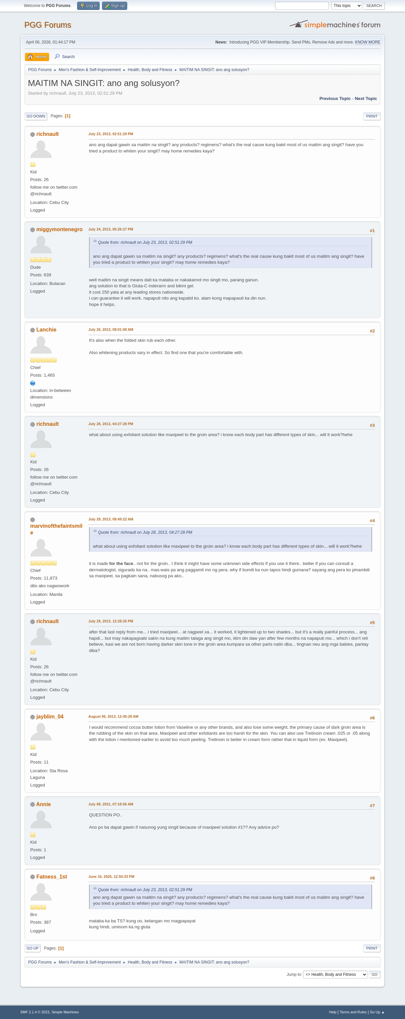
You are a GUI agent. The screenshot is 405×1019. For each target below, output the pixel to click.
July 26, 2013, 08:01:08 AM (110, 329)
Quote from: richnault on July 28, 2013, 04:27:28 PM (145, 532)
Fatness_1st (51, 877)
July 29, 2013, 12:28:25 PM (110, 621)
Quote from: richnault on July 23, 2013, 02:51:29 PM (145, 242)
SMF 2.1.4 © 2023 (35, 1012)
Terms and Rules (353, 1012)
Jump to (294, 974)
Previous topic (335, 98)
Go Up (33, 948)
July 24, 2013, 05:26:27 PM (110, 229)
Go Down (36, 116)
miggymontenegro (59, 229)
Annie (43, 804)
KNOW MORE (367, 42)
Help (333, 1012)
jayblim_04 (49, 716)
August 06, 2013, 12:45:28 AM (113, 716)
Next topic (366, 98)
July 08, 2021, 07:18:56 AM (110, 804)
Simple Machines (65, 1012)
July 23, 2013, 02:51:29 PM (110, 134)
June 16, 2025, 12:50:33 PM (111, 877)
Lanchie (46, 329)
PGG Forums (47, 24)
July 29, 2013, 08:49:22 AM (110, 519)
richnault (47, 134)
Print (371, 116)
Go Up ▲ (377, 1012)
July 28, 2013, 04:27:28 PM (110, 424)
